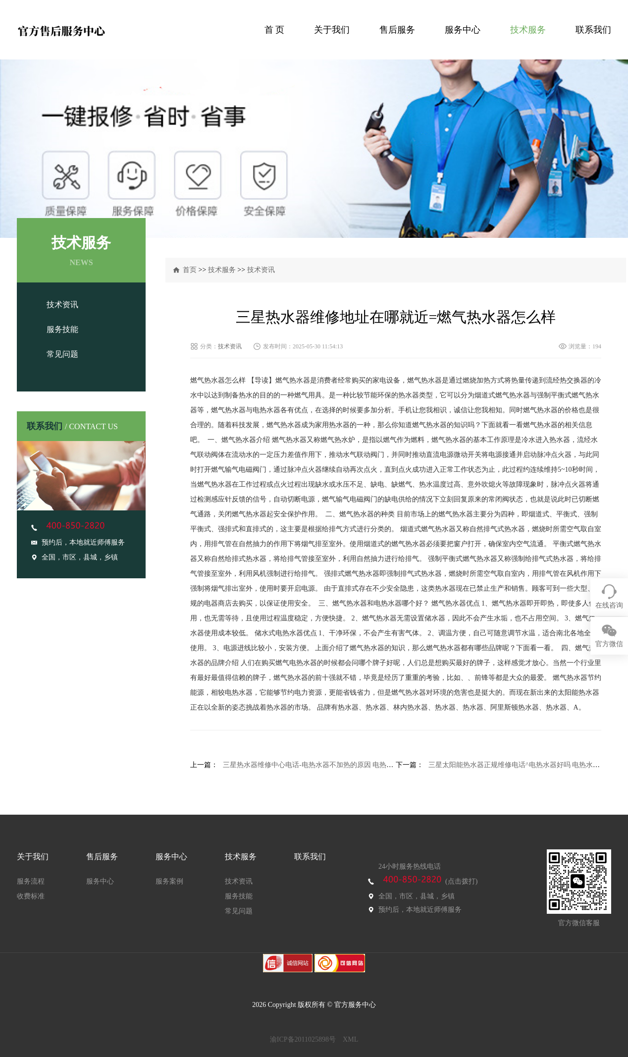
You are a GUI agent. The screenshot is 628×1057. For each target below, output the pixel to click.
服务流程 (31, 881)
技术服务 (528, 30)
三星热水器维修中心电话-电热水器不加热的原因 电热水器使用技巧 (325, 765)
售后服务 (397, 30)
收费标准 (31, 896)
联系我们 (593, 30)
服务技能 (62, 329)
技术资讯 (62, 304)
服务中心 (462, 30)
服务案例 (169, 881)
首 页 (274, 30)
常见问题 (62, 354)
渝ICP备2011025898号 (303, 1039)
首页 (190, 270)
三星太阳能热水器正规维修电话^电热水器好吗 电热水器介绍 (521, 765)
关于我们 (332, 30)
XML (350, 1039)
